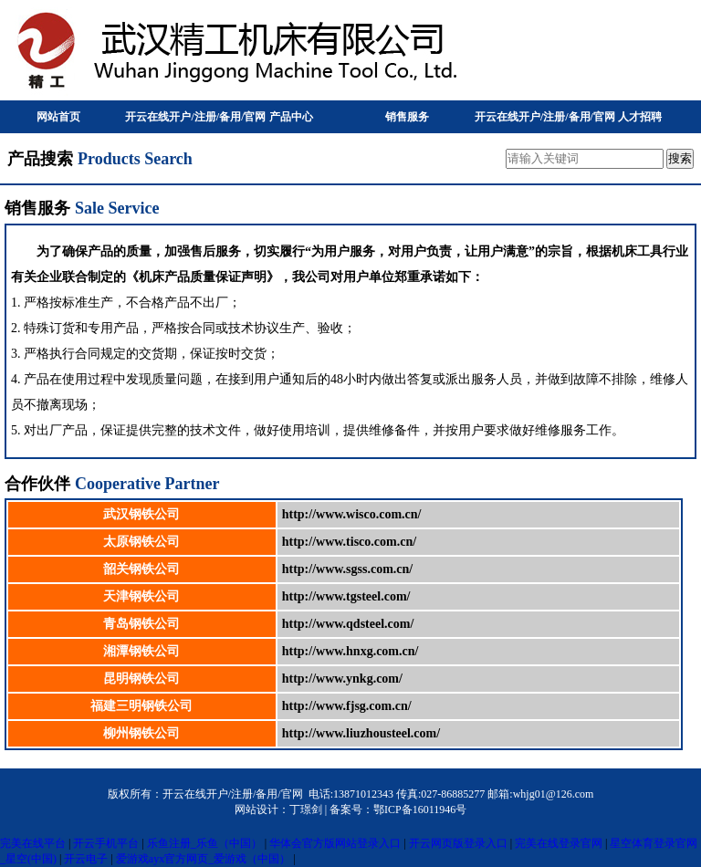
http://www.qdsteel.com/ (348, 624)
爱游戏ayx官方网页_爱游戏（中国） (203, 858)
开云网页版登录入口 (458, 843)
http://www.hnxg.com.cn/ (350, 651)
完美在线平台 (33, 843)
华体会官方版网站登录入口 (335, 843)
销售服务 (407, 116)
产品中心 (291, 116)
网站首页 (58, 116)
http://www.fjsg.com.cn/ (347, 706)
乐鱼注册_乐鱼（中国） (204, 843)
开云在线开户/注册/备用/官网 (195, 116)
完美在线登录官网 (558, 843)
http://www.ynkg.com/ (342, 678)
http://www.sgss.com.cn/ (347, 569)
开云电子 (86, 858)
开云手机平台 (106, 843)
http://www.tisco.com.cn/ (349, 541)
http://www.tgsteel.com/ (346, 596)
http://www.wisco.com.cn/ (352, 514)
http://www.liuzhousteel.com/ (361, 733)
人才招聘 (640, 116)
